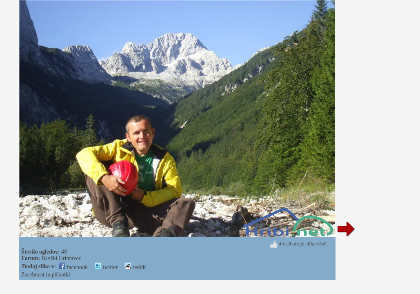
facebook (73, 267)
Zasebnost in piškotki (45, 275)
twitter (106, 267)
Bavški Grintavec (61, 258)
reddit (135, 267)
